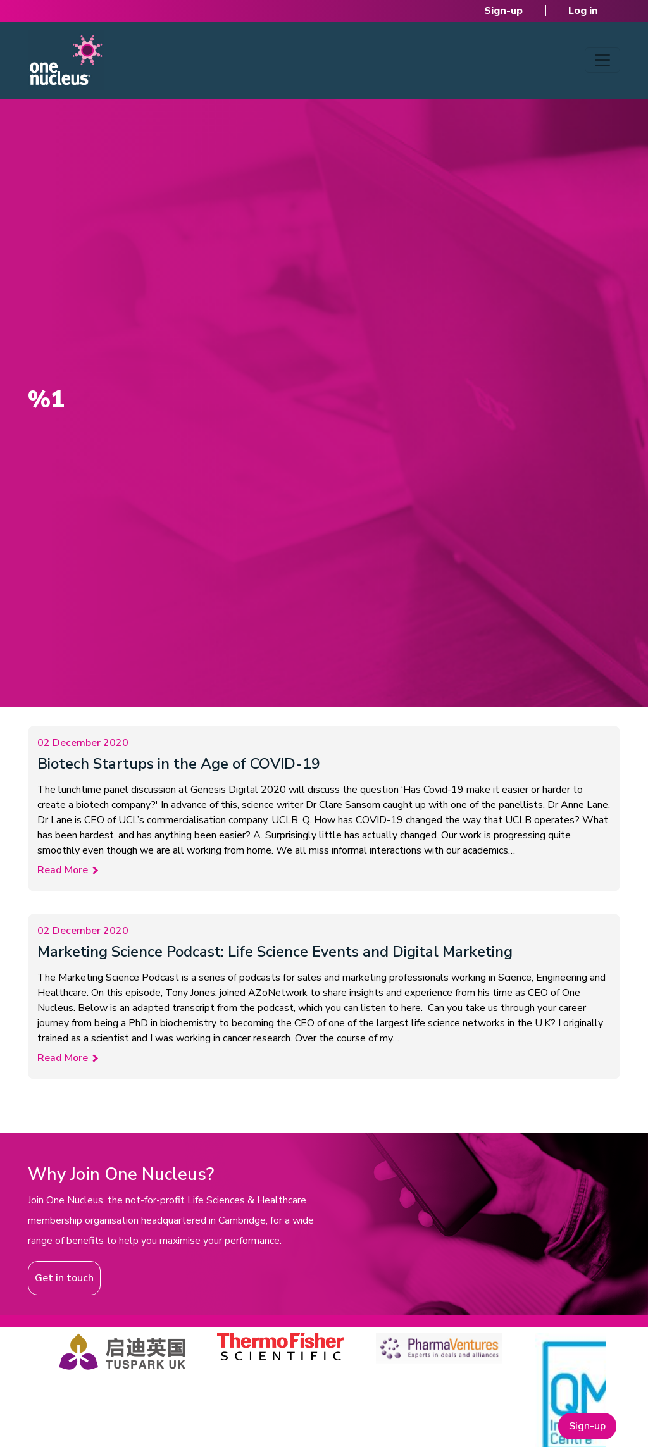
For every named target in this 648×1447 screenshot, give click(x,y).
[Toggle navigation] (602, 60)
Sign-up (503, 10)
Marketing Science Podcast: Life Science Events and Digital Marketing (275, 951)
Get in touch (64, 1278)
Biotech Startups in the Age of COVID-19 (178, 764)
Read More (62, 870)
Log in (583, 10)
